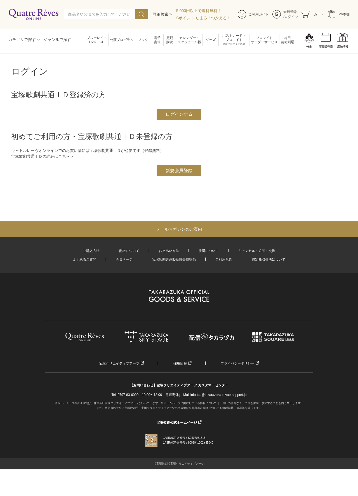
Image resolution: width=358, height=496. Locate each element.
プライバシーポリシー (237, 363)
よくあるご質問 (84, 259)
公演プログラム (121, 40)
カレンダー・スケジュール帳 (189, 40)
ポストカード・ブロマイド (234, 40)
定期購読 (169, 40)
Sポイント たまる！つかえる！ (203, 18)
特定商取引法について (268, 259)
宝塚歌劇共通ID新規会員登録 (174, 259)
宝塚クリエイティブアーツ (119, 363)
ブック (143, 40)
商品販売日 (326, 46)
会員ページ (124, 259)
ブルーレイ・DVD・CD (97, 40)
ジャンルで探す (57, 39)
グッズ (211, 40)
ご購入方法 (91, 251)
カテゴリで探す (22, 39)
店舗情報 (342, 46)
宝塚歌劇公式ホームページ (177, 423)
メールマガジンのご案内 (179, 229)
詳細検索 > (162, 14)
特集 (309, 46)
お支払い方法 (169, 251)
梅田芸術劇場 (287, 40)
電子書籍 (157, 40)
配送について (129, 251)
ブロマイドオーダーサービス (264, 40)
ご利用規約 (223, 259)
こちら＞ (66, 156)
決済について (209, 251)
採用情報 (180, 363)
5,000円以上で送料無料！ (198, 10)
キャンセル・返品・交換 (256, 251)
